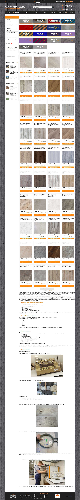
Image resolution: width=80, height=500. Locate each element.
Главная (9, 12)
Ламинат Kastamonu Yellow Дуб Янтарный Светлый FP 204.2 (25, 77)
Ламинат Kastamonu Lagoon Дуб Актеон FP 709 (67, 100)
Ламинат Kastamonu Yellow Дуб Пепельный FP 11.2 (53, 53)
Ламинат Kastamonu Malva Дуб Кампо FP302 (53, 148)
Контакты (53, 12)
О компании (17, 12)
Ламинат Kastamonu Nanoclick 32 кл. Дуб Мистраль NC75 (52, 195)
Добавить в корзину (26, 72)
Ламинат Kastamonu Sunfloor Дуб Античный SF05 (68, 77)
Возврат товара (62, 12)
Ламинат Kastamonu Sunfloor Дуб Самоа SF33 (26, 243)
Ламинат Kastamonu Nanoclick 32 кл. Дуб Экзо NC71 (53, 172)
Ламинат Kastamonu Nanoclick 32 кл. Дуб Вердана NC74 (24, 195)
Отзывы (71, 12)
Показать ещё (47, 289)
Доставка (35, 12)
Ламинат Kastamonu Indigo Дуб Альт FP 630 (25, 266)
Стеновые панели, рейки (12, 37)
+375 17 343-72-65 (13, 497)
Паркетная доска (12, 26)
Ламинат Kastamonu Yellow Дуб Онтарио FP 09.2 (25, 53)
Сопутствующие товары (12, 39)
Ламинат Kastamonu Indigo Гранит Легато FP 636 (39, 266)
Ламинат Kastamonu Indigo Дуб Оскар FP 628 (67, 195)
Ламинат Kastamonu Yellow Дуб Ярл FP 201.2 (67, 53)
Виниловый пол (12, 24)
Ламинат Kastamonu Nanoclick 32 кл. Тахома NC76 (26, 219)
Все (17, 62)
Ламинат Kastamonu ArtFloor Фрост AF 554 (39, 124)
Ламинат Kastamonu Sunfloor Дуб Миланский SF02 (26, 100)
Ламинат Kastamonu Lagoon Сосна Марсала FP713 (67, 266)
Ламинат (12, 20)
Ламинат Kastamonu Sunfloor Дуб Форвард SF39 (54, 219)
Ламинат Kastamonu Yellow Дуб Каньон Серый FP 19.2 (39, 53)
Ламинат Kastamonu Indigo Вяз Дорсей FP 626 (39, 195)
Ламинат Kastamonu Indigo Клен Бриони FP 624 (53, 77)
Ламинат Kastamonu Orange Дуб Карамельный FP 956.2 (39, 148)
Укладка (44, 12)
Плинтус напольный (12, 33)
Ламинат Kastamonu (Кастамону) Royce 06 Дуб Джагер (53, 124)
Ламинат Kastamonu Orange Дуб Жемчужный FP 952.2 (25, 148)
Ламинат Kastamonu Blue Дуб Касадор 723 (25, 124)
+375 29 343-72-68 (13, 495)
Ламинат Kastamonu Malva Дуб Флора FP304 (25, 171)
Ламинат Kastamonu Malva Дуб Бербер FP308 (39, 171)
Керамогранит (12, 30)
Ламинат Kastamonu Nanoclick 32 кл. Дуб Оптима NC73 (67, 172)
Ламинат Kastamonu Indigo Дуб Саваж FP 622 (39, 77)
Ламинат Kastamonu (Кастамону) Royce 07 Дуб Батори (67, 124)
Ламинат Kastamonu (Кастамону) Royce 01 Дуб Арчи (39, 219)
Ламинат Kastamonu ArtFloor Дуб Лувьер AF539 (39, 100)
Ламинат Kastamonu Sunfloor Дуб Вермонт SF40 (68, 219)
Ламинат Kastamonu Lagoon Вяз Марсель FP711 (53, 266)
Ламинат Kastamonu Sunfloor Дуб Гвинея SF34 (40, 243)
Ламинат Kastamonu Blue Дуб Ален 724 (53, 100)
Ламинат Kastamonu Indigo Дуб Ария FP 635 (67, 243)
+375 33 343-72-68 (13, 496)
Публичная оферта (47, 497)
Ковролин (12, 28)
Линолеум (12, 22)
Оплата (26, 12)
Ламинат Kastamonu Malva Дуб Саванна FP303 (67, 148)
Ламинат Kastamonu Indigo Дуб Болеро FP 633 (53, 243)
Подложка (12, 35)
